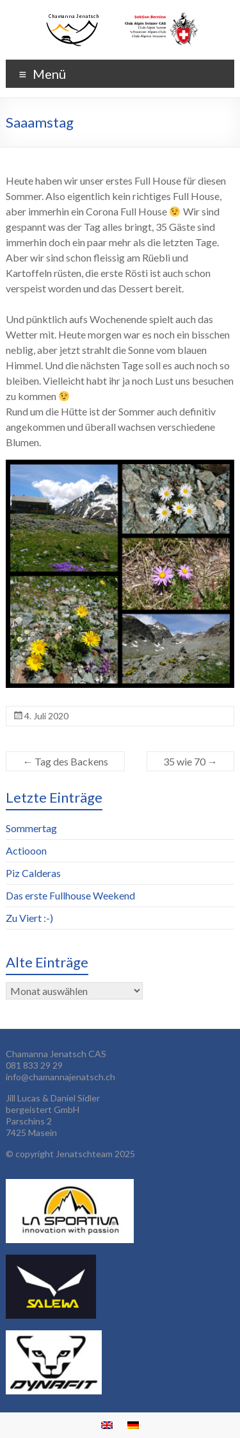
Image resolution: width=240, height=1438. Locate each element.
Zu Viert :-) (29, 918)
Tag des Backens (65, 761)
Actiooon (26, 850)
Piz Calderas (33, 873)
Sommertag (31, 828)
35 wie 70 (190, 761)
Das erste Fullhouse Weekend (70, 895)
